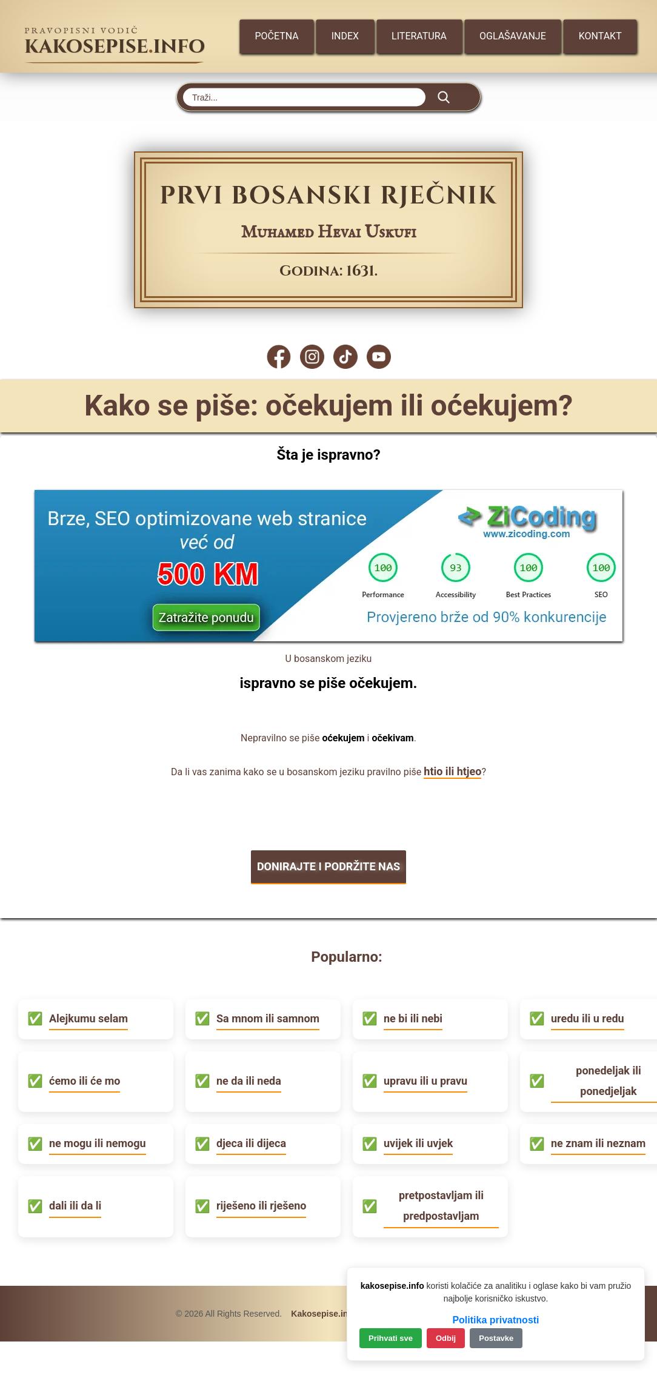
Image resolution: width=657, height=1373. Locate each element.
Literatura (419, 36)
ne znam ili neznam (598, 1143)
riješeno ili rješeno (261, 1205)
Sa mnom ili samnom (267, 1018)
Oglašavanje (512, 36)
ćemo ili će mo (84, 1080)
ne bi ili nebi (413, 1018)
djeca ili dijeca (251, 1143)
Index (345, 36)
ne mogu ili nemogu (97, 1143)
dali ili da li (75, 1205)
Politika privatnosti (495, 1320)
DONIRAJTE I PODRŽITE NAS (328, 866)
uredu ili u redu (587, 1018)
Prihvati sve (391, 1338)
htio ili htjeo (452, 771)
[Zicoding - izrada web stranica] (328, 637)
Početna (276, 36)
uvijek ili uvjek (418, 1143)
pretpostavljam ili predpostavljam (441, 1205)
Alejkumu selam (88, 1018)
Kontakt (600, 36)
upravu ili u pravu (425, 1080)
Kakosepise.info (323, 1313)
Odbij (446, 1338)
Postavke (496, 1338)
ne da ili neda (248, 1080)
